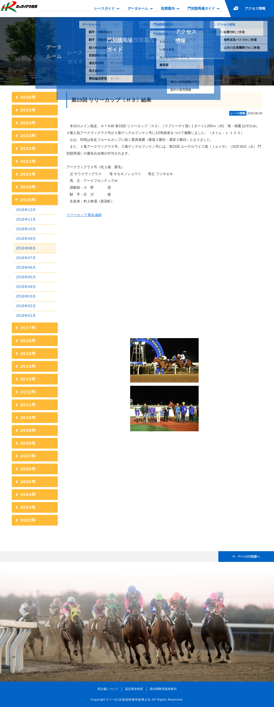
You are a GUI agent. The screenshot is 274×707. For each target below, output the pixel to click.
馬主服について (107, 689)
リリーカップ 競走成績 (83, 215)
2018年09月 (26, 238)
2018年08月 (26, 248)
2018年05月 (26, 277)
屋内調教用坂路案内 (163, 689)
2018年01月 (26, 315)
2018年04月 (26, 287)
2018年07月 (26, 258)
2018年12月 (26, 210)
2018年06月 (26, 267)
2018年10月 (26, 229)
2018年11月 (26, 219)
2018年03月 (26, 296)
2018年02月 (26, 306)
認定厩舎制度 (134, 689)
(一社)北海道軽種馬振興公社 (130, 699)
